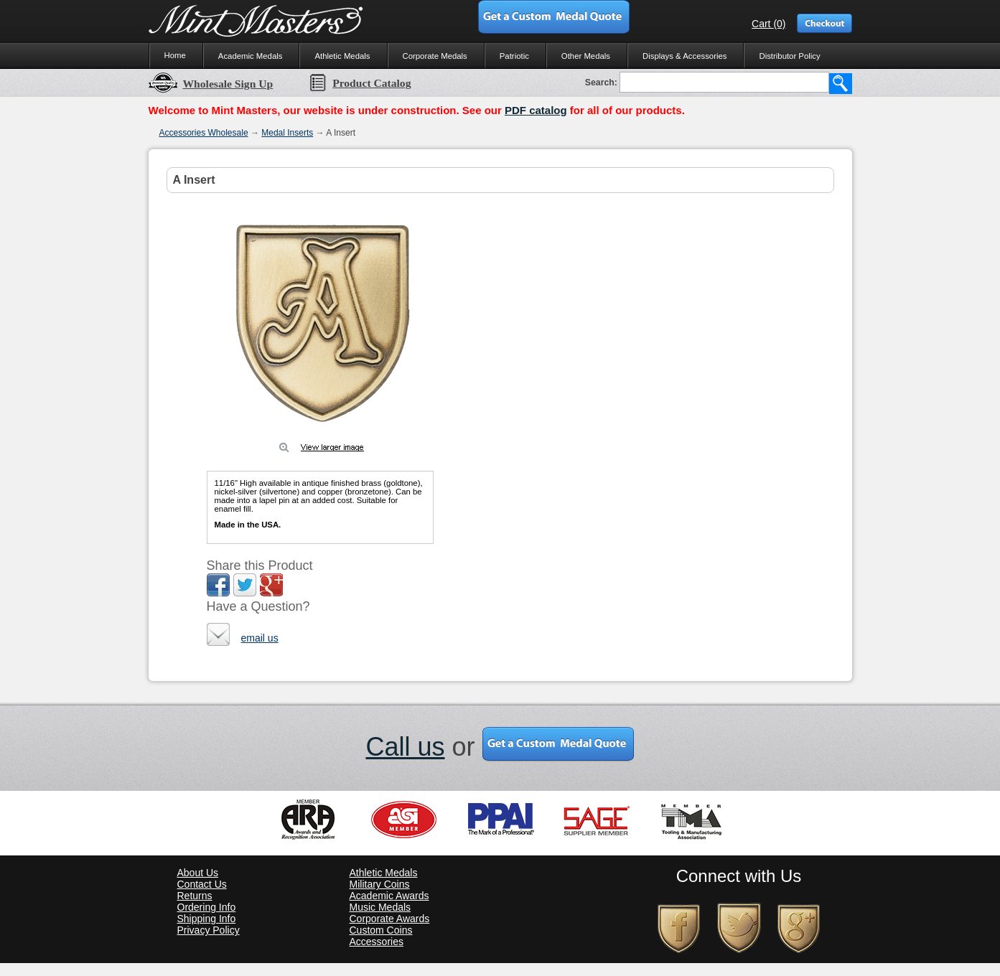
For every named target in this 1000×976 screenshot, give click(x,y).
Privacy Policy (208, 930)
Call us (404, 746)
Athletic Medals (342, 56)
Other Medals (585, 56)
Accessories (376, 941)
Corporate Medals (435, 56)
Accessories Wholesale (203, 133)
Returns (194, 895)
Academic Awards (389, 895)
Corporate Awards (390, 918)
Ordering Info (206, 907)
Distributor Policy (789, 56)
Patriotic (514, 56)
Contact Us (202, 884)
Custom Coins (381, 930)
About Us (198, 872)
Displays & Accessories (684, 56)
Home (175, 55)
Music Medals (380, 907)
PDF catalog (536, 110)
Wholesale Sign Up (211, 84)
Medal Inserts (287, 133)
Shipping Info (206, 918)
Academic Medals (250, 56)
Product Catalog (360, 83)
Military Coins (380, 884)
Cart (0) (768, 23)
